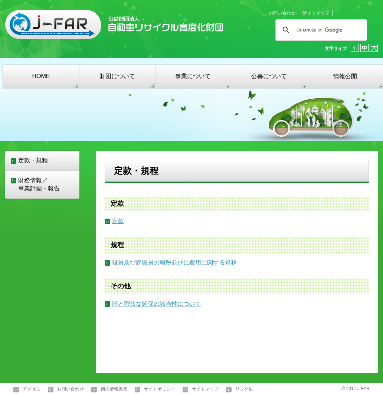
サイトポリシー (159, 389)
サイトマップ (315, 13)
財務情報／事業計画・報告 (39, 184)
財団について (117, 76)
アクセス (31, 389)
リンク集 (244, 389)
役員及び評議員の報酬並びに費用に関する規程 (174, 262)
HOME (41, 76)
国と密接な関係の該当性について (156, 304)
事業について (193, 76)
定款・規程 (33, 160)
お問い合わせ (282, 13)
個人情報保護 (114, 389)
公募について (269, 76)
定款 (118, 221)
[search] (320, 30)
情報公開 (345, 76)
